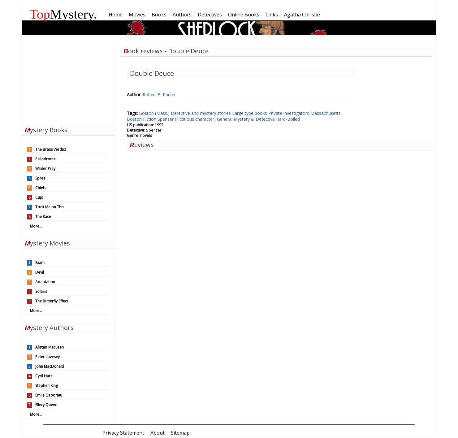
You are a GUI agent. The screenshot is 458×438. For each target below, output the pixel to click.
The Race (43, 216)
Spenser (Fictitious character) (187, 119)
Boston (135, 119)
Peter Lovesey (47, 356)
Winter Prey (45, 168)
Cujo (39, 197)
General (225, 119)
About (157, 432)
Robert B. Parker (159, 95)
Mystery (63, 14)
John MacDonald (49, 366)
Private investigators (289, 113)
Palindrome (45, 159)
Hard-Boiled (288, 119)
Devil (39, 272)
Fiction (150, 119)
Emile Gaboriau (48, 395)
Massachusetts (325, 113)
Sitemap (180, 432)
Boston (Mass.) (155, 113)
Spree (40, 178)
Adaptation (45, 281)
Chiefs (40, 187)
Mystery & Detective (255, 119)
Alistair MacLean (49, 347)
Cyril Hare (44, 376)
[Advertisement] (68, 83)
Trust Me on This (49, 207)
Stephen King (46, 385)
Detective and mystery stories (201, 113)
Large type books (250, 113)
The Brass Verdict (50, 149)
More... (36, 226)
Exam (40, 262)
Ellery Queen (46, 404)
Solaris (41, 291)
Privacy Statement (123, 432)
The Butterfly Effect (51, 301)
